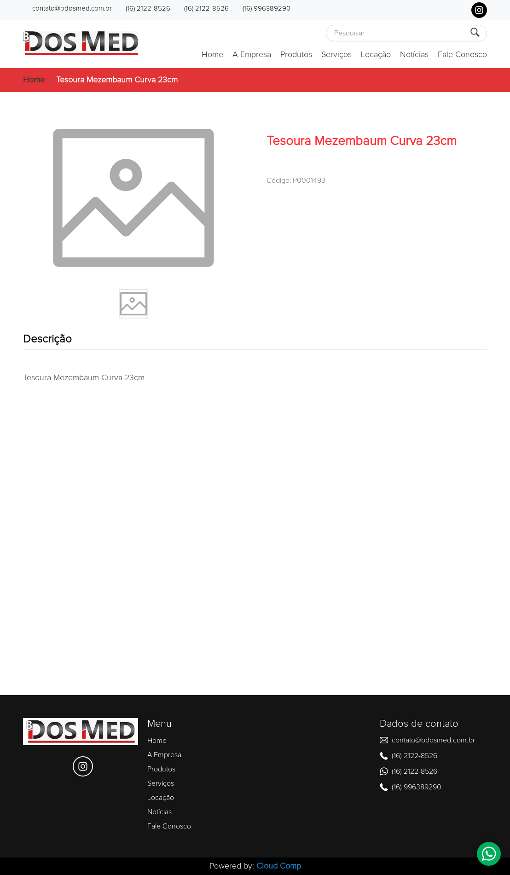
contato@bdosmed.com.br (72, 8)
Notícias (414, 55)
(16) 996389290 (266, 8)
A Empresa (251, 55)
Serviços (336, 55)
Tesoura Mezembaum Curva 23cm (117, 80)
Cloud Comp (278, 866)
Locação (376, 55)
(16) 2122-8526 (148, 8)
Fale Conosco (462, 55)
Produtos (296, 55)
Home (212, 55)
